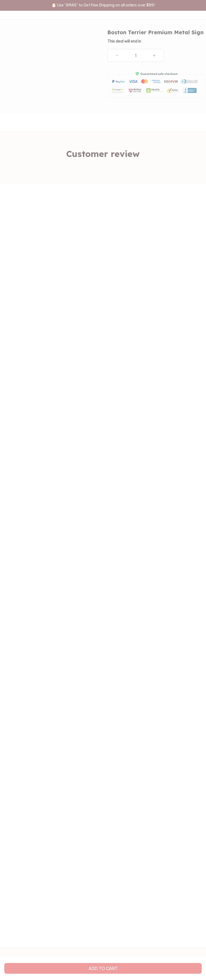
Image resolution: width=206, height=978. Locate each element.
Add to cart (103, 968)
